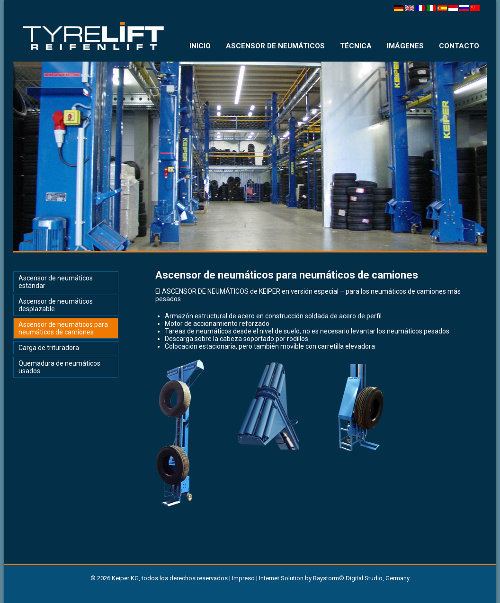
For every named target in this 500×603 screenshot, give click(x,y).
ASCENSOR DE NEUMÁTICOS (275, 46)
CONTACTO (459, 46)
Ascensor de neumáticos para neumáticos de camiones (63, 328)
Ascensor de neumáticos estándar (55, 281)
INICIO (200, 46)
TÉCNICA (356, 46)
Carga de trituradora (48, 347)
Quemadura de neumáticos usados (59, 367)
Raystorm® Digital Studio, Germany (361, 578)
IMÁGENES (405, 46)
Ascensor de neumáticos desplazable (55, 305)
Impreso (243, 578)
